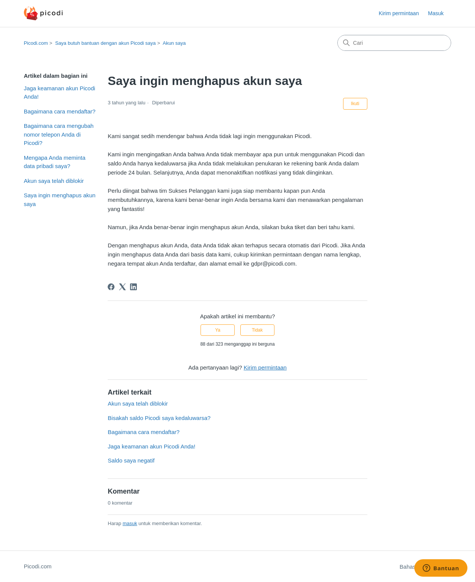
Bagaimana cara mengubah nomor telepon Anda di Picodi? (59, 134)
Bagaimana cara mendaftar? (60, 111)
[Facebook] (111, 286)
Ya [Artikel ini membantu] (218, 330)
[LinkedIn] (133, 286)
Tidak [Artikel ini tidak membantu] (257, 330)
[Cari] (394, 42)
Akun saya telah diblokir (54, 181)
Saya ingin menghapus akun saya (60, 199)
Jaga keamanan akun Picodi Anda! (59, 92)
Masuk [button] (436, 13)
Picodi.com (36, 43)
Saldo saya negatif (131, 460)
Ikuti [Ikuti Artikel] (355, 103)
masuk (129, 523)
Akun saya (174, 43)
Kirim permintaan (399, 13)
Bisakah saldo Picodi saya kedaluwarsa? (159, 418)
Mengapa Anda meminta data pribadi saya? (55, 162)
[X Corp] (122, 286)
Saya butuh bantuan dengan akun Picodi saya (105, 43)
